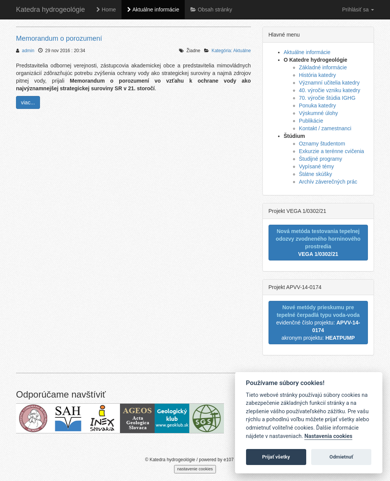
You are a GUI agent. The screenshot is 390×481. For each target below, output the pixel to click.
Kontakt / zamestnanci (325, 128)
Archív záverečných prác (328, 182)
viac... (28, 102)
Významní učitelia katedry (329, 83)
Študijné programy (320, 159)
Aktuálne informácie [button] (153, 9)
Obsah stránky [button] (211, 9)
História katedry (317, 75)
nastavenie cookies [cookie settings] (195, 469)
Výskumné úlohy (318, 113)
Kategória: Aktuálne (231, 50)
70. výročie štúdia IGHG (327, 98)
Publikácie (311, 121)
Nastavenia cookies (328, 436)
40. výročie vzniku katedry (329, 90)
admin (28, 50)
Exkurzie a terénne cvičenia (331, 151)
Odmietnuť (341, 457)
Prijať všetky (276, 457)
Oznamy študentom (322, 144)
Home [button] (106, 9)
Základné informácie (323, 67)
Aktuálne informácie (307, 52)
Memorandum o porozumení (59, 38)
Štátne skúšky (315, 174)
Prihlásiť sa (358, 9)
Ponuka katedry (317, 105)
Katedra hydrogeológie (50, 9)
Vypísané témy (316, 166)
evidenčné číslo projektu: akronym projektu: (318, 322)
